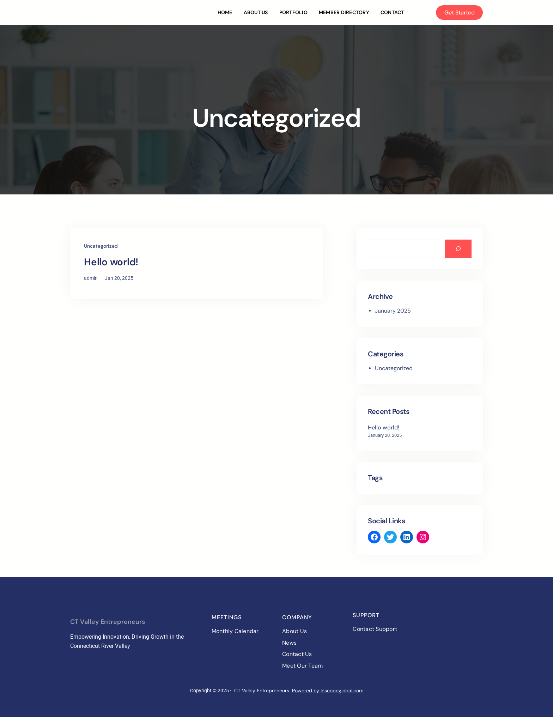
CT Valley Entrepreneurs (107, 621)
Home (225, 12)
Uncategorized (101, 246)
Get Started (459, 12)
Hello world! (111, 262)
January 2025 (393, 310)
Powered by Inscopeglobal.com (327, 690)
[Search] (458, 249)
